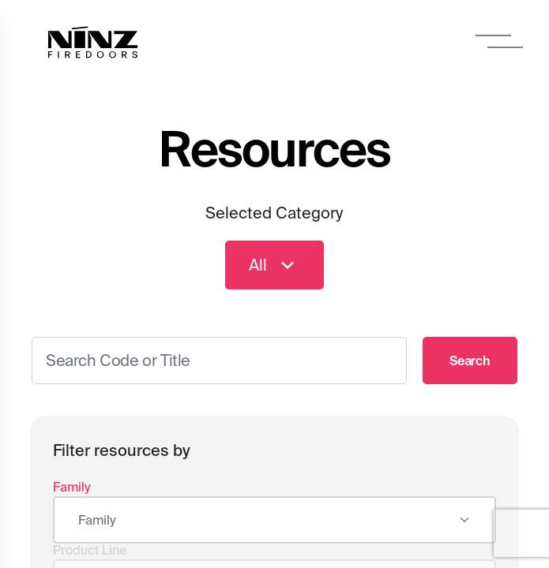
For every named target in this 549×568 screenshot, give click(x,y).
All (274, 265)
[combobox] (275, 520)
